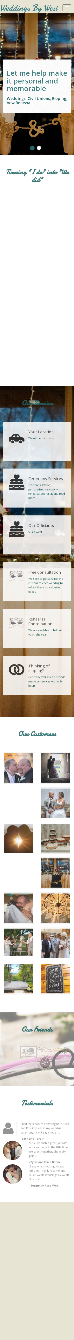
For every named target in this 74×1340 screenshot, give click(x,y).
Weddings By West (29, 8)
